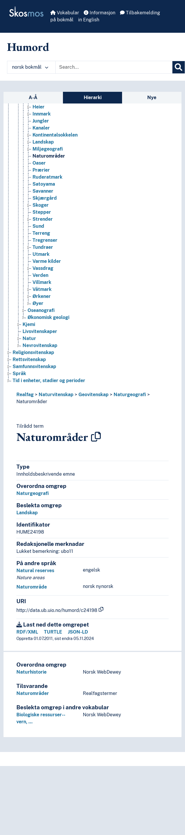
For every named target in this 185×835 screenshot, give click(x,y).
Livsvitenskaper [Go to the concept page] (40, 331)
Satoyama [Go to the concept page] (43, 184)
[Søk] (178, 67)
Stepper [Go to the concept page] (41, 212)
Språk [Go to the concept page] (19, 373)
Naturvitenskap (56, 394)
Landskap (27, 512)
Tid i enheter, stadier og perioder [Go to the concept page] (49, 380)
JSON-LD (78, 632)
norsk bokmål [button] (30, 67)
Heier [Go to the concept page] (38, 107)
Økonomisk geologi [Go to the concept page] (48, 317)
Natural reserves (35, 570)
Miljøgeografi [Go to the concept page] (47, 149)
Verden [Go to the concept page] (40, 275)
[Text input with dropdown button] (113, 67)
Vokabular (64, 12)
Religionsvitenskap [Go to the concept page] (33, 352)
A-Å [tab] (33, 97)
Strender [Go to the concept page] (42, 219)
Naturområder (31, 401)
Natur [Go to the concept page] (29, 338)
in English (88, 20)
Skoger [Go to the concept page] (40, 205)
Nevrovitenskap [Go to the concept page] (40, 345)
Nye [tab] (151, 97)
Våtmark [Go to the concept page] (42, 289)
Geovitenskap (93, 394)
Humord (28, 46)
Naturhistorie (31, 672)
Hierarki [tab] (93, 97)
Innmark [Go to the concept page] (41, 114)
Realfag (25, 394)
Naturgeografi (130, 394)
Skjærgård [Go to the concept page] (44, 198)
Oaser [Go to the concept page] (39, 163)
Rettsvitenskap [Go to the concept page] (29, 359)
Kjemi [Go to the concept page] (29, 324)
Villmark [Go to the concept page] (41, 282)
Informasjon (99, 12)
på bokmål (61, 20)
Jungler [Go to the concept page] (40, 121)
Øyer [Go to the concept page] (37, 303)
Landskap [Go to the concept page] (43, 142)
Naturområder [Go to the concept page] (48, 156)
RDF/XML (27, 632)
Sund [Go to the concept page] (38, 226)
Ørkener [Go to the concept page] (41, 296)
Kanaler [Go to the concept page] (41, 128)
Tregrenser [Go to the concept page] (44, 240)
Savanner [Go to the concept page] (42, 191)
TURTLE (53, 632)
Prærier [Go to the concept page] (41, 170)
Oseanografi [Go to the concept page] (41, 310)
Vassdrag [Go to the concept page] (42, 268)
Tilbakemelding (140, 12)
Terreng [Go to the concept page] (41, 233)
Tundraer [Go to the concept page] (42, 247)
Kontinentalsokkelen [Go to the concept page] (55, 135)
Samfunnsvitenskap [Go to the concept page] (34, 366)
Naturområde (31, 587)
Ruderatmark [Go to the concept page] (47, 177)
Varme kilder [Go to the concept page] (46, 261)
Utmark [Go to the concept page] (40, 254)
